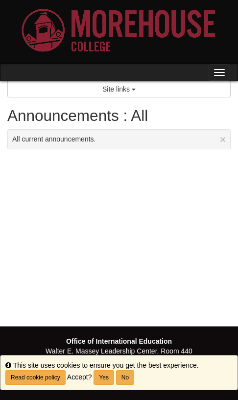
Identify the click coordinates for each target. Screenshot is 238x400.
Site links (119, 89)
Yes (104, 377)
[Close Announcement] (223, 139)
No (125, 377)
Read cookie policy (35, 377)
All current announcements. (119, 139)
